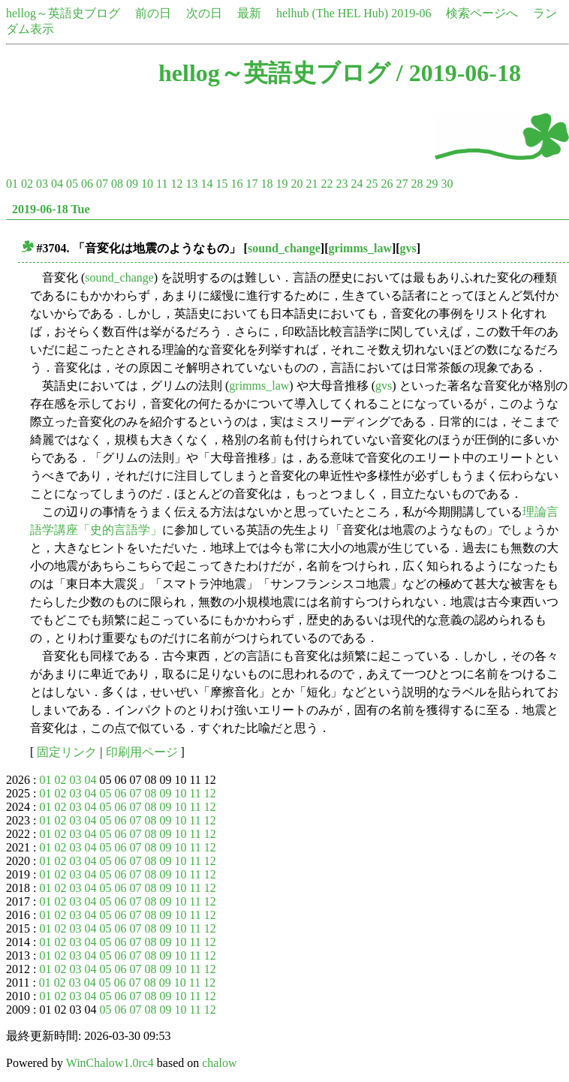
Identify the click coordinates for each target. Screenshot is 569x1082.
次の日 (204, 13)
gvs (408, 248)
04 (57, 183)
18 (266, 183)
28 (417, 183)
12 (176, 183)
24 (357, 183)
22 (327, 183)
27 (402, 183)
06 (87, 183)
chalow (219, 1062)
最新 (249, 13)
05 (72, 183)
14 (206, 183)
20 (297, 183)
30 (447, 183)
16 (236, 183)
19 (281, 183)
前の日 (153, 13)
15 (221, 183)
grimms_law (360, 248)
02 (27, 183)
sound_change (284, 248)
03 (42, 183)
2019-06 (411, 13)
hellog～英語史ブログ (63, 13)
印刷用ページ (142, 752)
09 (132, 183)
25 (372, 183)
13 (191, 183)
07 (102, 183)
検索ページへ (482, 13)
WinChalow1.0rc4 (110, 1062)
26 (387, 183)
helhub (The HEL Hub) (332, 13)
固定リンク (67, 752)
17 (251, 183)
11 (161, 183)
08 (117, 183)
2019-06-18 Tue (51, 209)
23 (342, 183)
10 (147, 183)
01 (12, 183)
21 (312, 183)
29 (432, 183)
